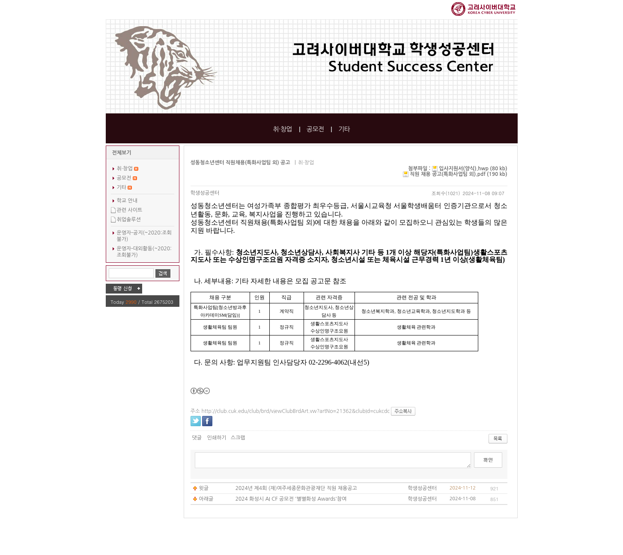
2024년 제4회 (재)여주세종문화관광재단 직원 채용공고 (296, 488)
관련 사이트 (130, 210)
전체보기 (121, 152)
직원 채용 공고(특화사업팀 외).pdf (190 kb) (458, 174)
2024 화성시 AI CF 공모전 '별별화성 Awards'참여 (291, 499)
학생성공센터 (205, 193)
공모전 (315, 129)
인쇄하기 (216, 437)
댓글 (197, 437)
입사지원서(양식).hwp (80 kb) (473, 168)
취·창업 (282, 129)
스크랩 (238, 437)
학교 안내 (127, 200)
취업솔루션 (129, 219)
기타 (344, 129)
